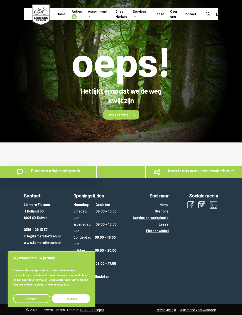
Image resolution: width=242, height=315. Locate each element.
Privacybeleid (166, 309)
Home (164, 204)
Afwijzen (31, 298)
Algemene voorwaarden (198, 309)
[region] (51, 279)
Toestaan (71, 298)
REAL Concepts (92, 309)
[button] (121, 115)
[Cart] (218, 14)
